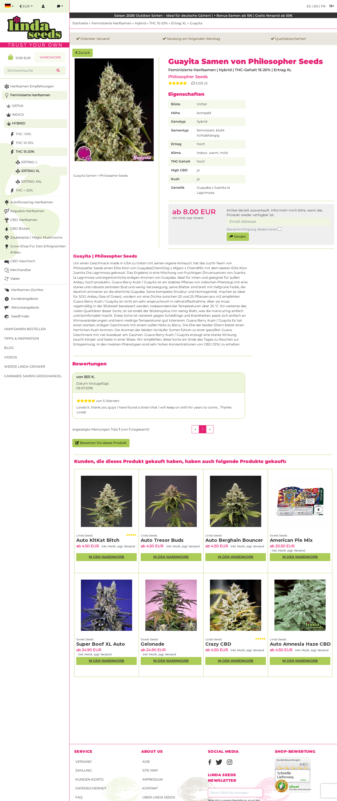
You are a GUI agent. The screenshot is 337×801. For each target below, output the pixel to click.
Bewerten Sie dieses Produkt (101, 443)
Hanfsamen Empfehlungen (28, 86)
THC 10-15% (21, 143)
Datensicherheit (90, 788)
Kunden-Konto (89, 779)
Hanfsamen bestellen (25, 329)
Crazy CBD (218, 644)
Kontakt (150, 788)
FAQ (79, 797)
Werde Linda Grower (24, 366)
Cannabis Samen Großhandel (33, 376)
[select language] (9, 6)
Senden (238, 236)
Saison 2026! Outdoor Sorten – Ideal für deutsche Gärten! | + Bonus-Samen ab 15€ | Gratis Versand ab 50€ (203, 15)
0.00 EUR (19, 57)
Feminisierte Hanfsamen (111, 23)
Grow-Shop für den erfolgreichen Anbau (34, 248)
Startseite (80, 23)
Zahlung (83, 770)
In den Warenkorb (106, 557)
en (315, 6)
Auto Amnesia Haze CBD (300, 644)
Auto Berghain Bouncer (234, 540)
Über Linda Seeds (158, 797)
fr (322, 6)
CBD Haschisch (19, 261)
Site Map (150, 770)
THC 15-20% (158, 23)
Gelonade (152, 644)
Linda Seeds (84, 535)
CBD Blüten (16, 229)
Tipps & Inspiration (21, 338)
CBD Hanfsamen (20, 220)
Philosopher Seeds (188, 76)
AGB (146, 762)
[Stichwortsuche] (31, 70)
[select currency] (26, 6)
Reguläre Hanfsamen (23, 211)
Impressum (152, 779)
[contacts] (60, 6)
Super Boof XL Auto (100, 644)
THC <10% (20, 134)
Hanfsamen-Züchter (23, 290)
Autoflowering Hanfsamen (28, 202)
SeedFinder (16, 316)
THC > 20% (21, 191)
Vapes (11, 279)
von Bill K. (85, 377)
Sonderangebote (20, 299)
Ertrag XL (178, 23)
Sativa (14, 106)
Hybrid (140, 23)
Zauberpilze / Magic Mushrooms (32, 238)
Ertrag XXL (28, 182)
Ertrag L (26, 162)
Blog (9, 348)
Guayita (196, 23)
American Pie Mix (291, 540)
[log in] (43, 6)
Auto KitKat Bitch (97, 540)
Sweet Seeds (278, 535)
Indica (14, 115)
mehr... (304, 780)
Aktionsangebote (21, 308)
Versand (83, 762)
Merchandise (17, 270)
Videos (10, 357)
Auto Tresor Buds (162, 540)
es (309, 6)
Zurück (82, 53)
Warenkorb (50, 57)
